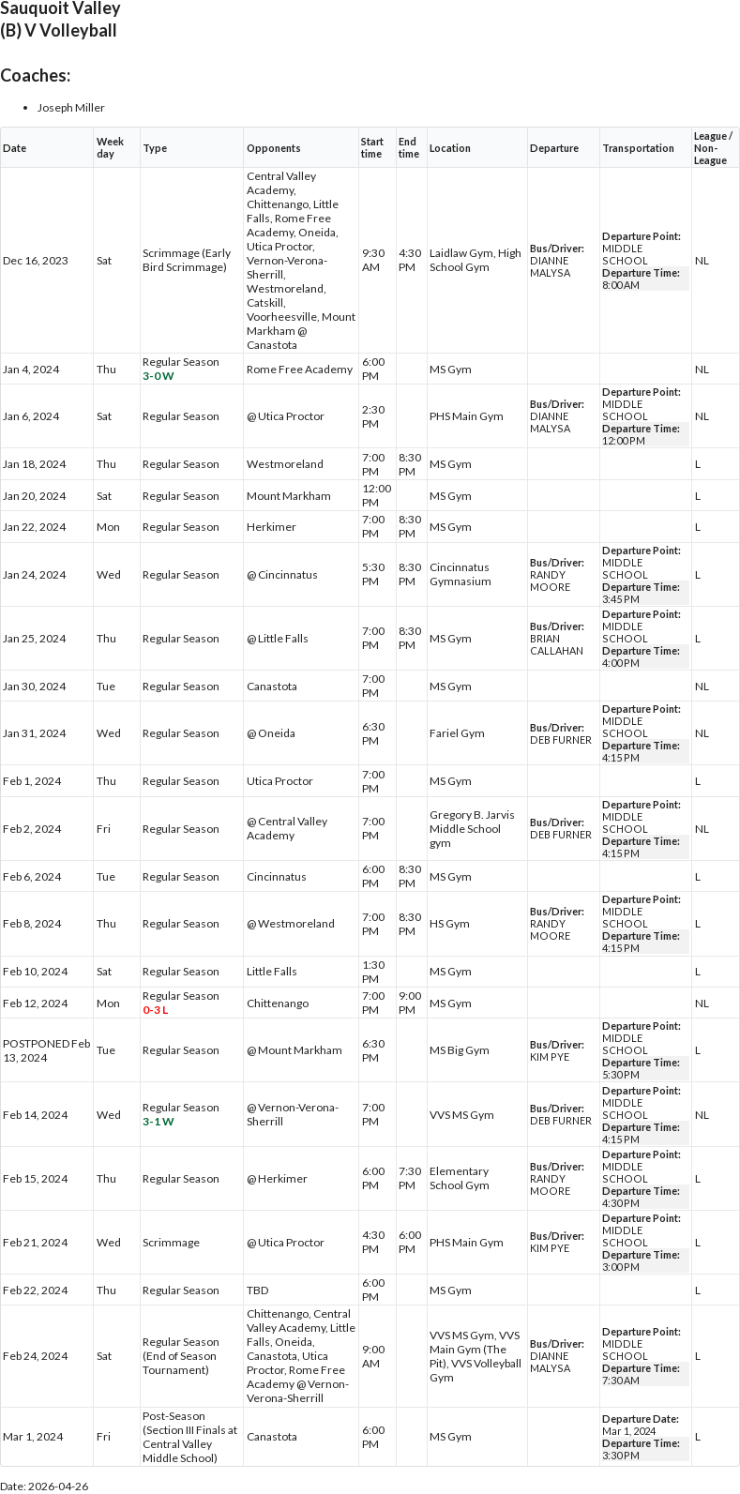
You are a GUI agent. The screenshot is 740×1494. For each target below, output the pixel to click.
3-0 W (158, 376)
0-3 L (155, 1010)
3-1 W (158, 1121)
